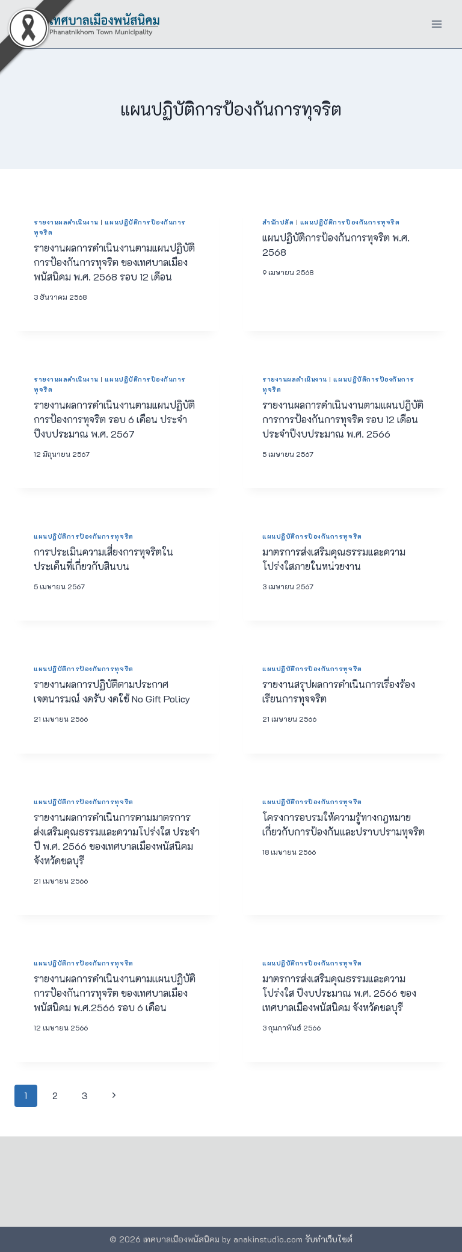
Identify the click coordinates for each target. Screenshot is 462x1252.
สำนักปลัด (278, 222)
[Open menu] (436, 23)
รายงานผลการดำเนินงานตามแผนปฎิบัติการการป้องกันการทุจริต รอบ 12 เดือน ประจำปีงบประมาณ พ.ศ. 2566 (343, 419)
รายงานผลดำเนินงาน (66, 222)
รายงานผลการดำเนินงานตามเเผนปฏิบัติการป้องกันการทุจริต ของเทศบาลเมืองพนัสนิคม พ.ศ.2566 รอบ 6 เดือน (115, 993)
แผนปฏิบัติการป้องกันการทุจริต (350, 222)
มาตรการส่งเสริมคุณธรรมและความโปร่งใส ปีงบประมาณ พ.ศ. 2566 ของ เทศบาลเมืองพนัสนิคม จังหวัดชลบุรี (339, 993)
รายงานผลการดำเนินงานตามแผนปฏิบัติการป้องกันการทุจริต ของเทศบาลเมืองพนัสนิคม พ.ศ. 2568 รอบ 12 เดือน (114, 262)
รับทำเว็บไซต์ (329, 1239)
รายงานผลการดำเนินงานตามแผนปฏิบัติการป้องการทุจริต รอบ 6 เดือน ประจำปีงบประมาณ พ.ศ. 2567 (114, 419)
